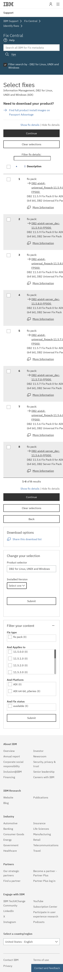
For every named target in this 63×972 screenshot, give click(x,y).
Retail (36, 839)
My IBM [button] (50, 5)
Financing (9, 777)
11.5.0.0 (18, 651)
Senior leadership (43, 771)
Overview (9, 751)
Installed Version (17, 579)
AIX (15, 684)
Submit (31, 601)
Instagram (9, 922)
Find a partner (11, 880)
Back (31, 519)
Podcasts (39, 922)
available (18, 706)
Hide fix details (51, 124)
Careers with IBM (43, 777)
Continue (31, 133)
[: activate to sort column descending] (19, 168)
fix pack (18, 637)
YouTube (38, 901)
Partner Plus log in (44, 880)
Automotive (10, 823)
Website (8, 797)
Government (10, 845)
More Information (43, 207)
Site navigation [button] (58, 5)
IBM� (8, 4)
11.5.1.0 (18, 658)
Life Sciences (41, 828)
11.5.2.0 (18, 665)
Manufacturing (42, 834)
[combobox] (17, 585)
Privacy (7, 966)
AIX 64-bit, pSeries (24, 691)
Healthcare (10, 850)
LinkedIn (8, 911)
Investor (38, 751)
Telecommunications (45, 845)
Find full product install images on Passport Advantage (29, 112)
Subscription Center (45, 906)
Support (8, 12)
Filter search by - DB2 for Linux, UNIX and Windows (33, 66)
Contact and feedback (47, 968)
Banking (8, 828)
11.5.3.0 (18, 672)
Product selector (17, 562)
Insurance (39, 823)
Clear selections (31, 144)
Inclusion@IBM (12, 771)
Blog (6, 803)
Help (12, 40)
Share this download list (27, 539)
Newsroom (39, 756)
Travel (37, 850)
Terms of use (41, 960)
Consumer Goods (13, 834)
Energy (7, 839)
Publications (40, 797)
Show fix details (29, 124)
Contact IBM (10, 960)
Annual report (11, 756)
